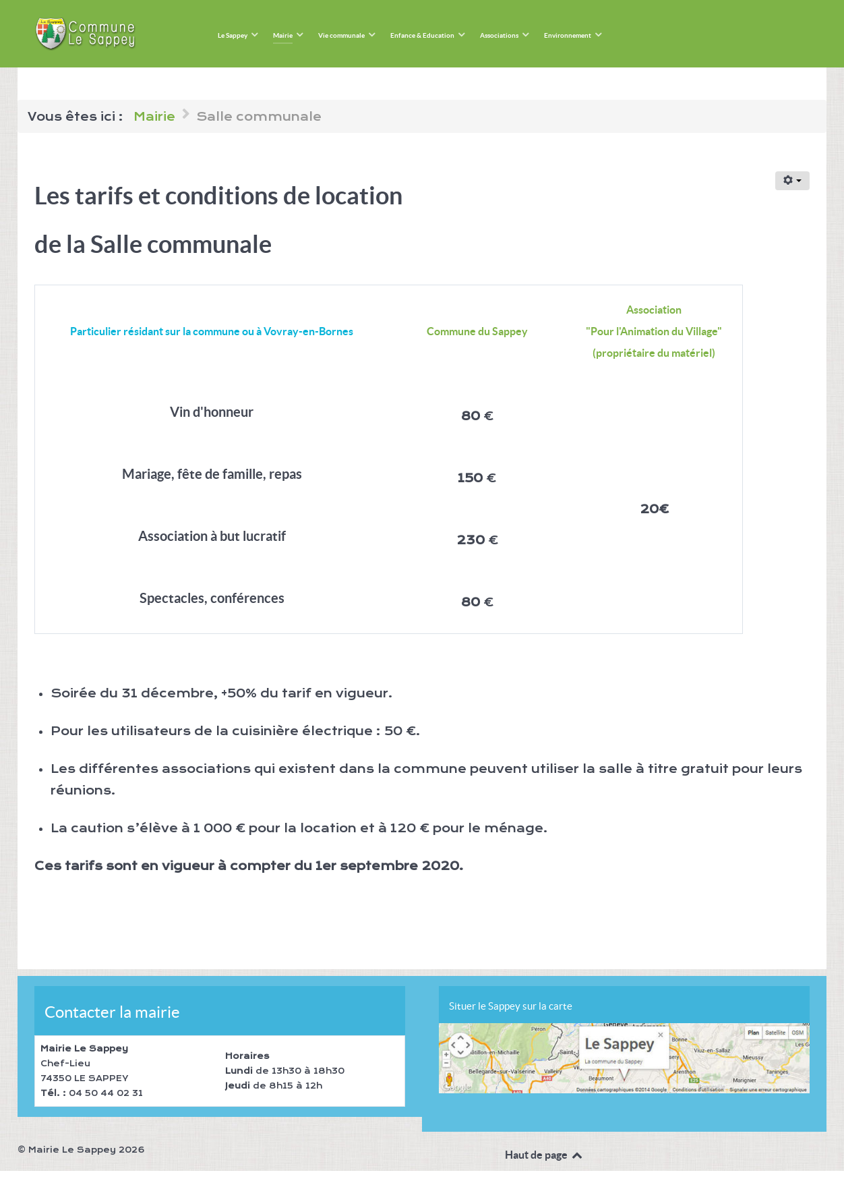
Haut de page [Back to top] (544, 1155)
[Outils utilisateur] (792, 180)
